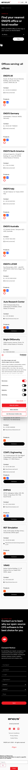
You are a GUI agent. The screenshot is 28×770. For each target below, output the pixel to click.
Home (2, 8)
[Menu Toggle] (26, 2)
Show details (20, 401)
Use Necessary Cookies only (14, 414)
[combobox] (14, 762)
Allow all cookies (14, 405)
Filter (18, 39)
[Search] (3, 765)
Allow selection (14, 409)
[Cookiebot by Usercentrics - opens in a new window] (20, 355)
